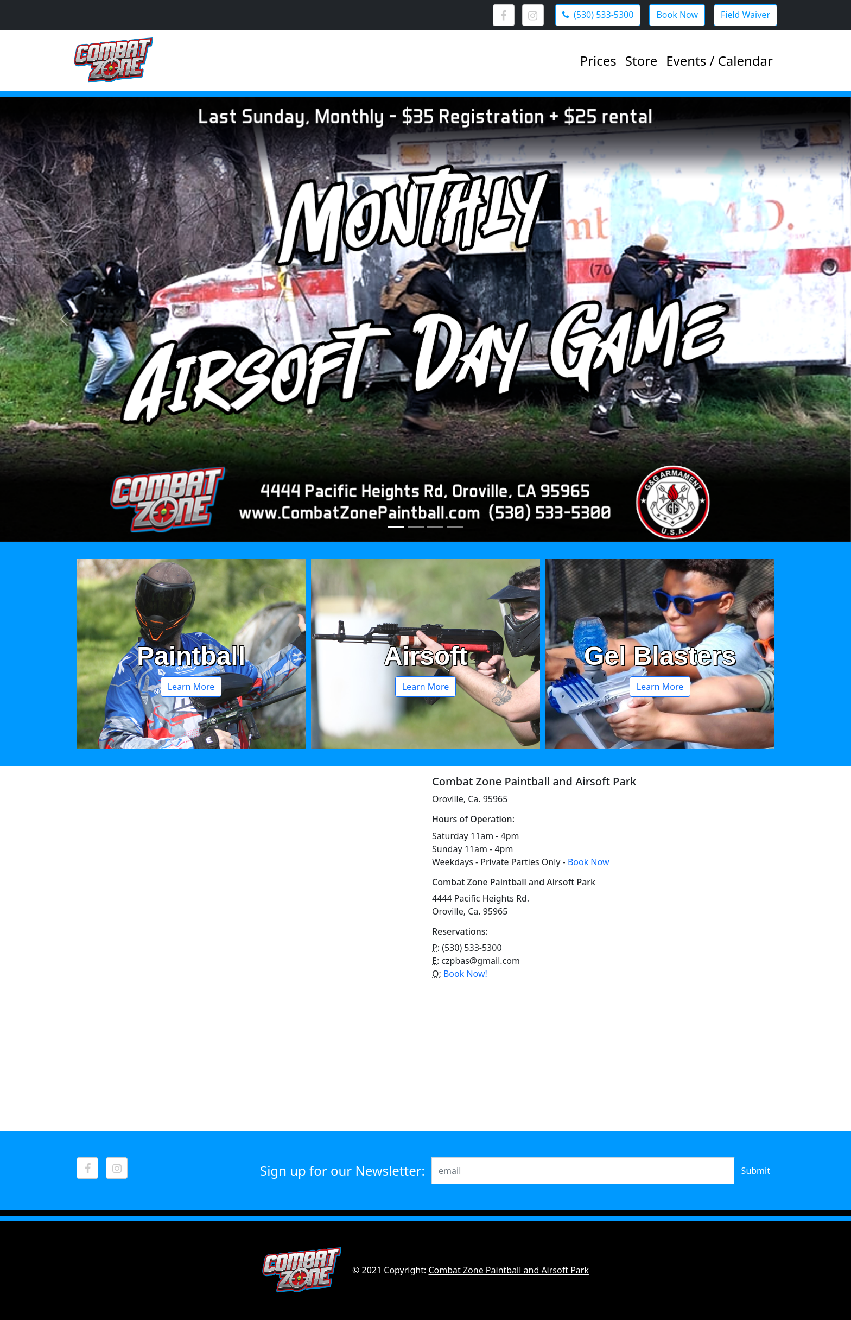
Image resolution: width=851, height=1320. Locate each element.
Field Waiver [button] (745, 15)
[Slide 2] (416, 527)
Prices (598, 60)
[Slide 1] (396, 527)
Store (641, 60)
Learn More (191, 687)
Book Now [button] (677, 15)
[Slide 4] (455, 527)
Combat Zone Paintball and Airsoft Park (508, 1271)
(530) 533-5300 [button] (597, 15)
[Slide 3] (435, 527)
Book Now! (465, 974)
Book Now (588, 862)
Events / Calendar (719, 60)
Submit (755, 1171)
